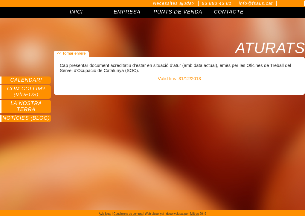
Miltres (194, 213)
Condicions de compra (128, 213)
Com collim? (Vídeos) (26, 92)
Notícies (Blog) (26, 118)
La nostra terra (26, 106)
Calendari (26, 80)
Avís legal (105, 213)
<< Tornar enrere (71, 53)
